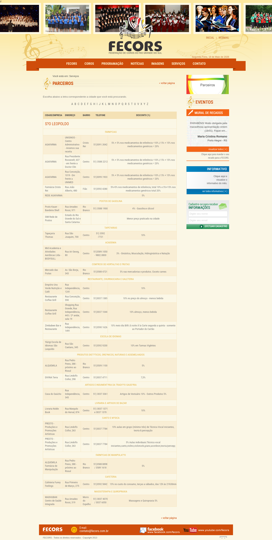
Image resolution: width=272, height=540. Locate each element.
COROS (89, 64)
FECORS (71, 64)
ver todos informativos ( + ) (214, 191)
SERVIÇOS (178, 64)
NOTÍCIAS (137, 64)
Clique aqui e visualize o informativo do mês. (217, 180)
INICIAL (210, 37)
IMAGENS (157, 64)
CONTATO (199, 64)
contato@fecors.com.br (94, 531)
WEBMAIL (224, 37)
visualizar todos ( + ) (217, 149)
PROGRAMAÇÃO (112, 64)
